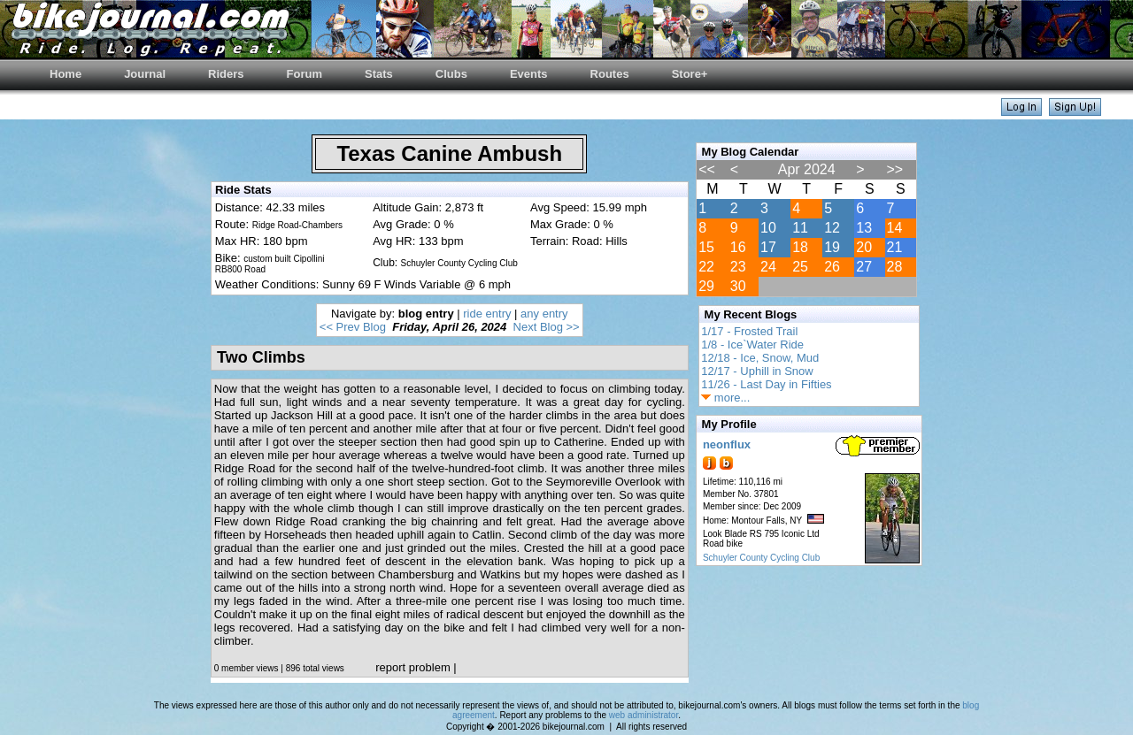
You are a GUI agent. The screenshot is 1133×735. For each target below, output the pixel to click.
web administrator (643, 715)
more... (725, 397)
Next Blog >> (546, 326)
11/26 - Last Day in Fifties (766, 384)
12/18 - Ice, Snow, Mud (760, 357)
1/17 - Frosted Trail (749, 331)
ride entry (487, 313)
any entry (543, 313)
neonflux (727, 444)
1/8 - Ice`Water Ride (752, 344)
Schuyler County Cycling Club (761, 558)
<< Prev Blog (353, 326)
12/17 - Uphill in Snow (757, 371)
